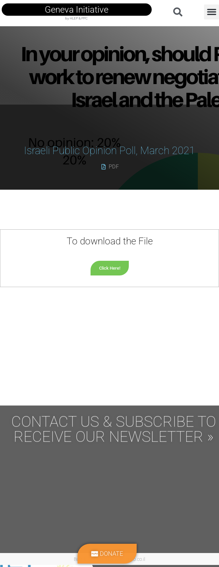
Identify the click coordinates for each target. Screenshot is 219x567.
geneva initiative (76, 9)
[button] (211, 11)
